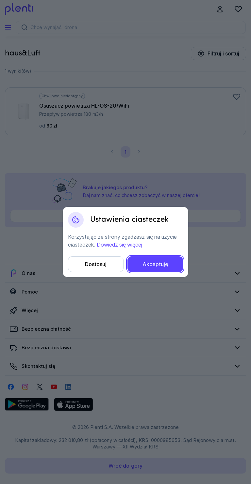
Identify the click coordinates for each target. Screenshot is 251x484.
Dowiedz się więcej (119, 244)
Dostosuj (96, 264)
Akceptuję (155, 264)
